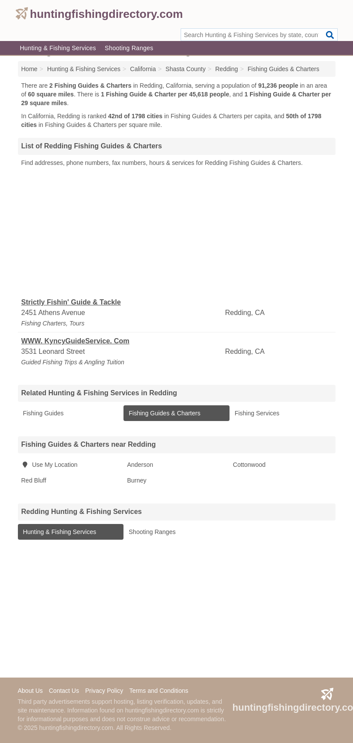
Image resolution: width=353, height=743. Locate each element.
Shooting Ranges (129, 48)
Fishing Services (256, 413)
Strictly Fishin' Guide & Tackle (71, 302)
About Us (30, 690)
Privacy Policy (104, 690)
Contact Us (64, 690)
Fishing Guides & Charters (163, 413)
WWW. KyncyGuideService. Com (75, 341)
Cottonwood (249, 464)
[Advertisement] (177, 232)
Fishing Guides (42, 413)
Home (29, 68)
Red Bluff (33, 480)
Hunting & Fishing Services (58, 48)
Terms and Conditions (158, 690)
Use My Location (49, 464)
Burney (136, 480)
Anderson (140, 464)
